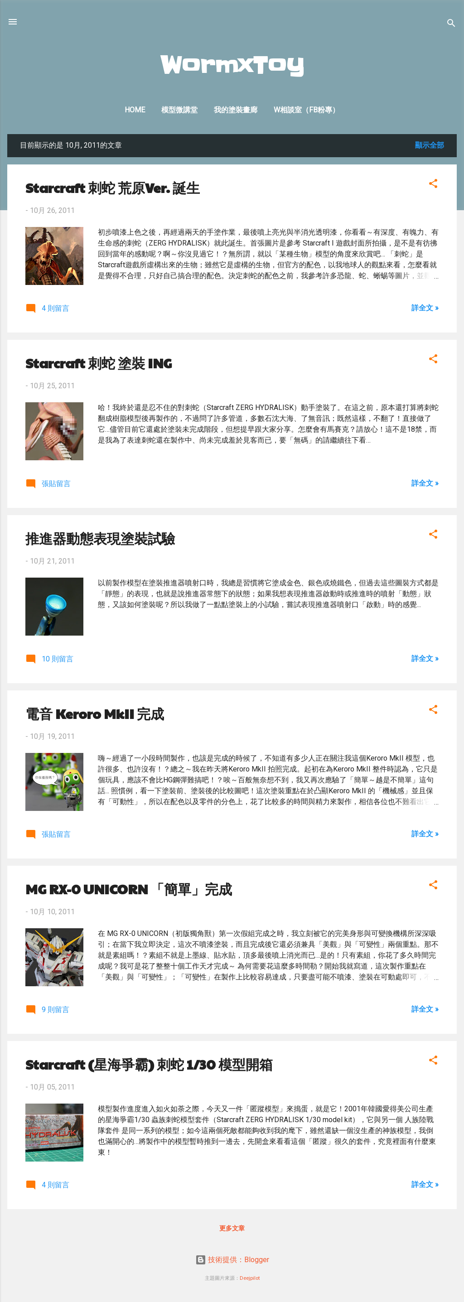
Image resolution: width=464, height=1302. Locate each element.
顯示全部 (429, 145)
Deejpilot (250, 1278)
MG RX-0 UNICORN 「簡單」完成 (128, 888)
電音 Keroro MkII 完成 (94, 713)
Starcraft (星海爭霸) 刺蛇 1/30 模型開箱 (149, 1064)
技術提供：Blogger (232, 1259)
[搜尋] (451, 25)
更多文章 (232, 1228)
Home (135, 110)
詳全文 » (425, 308)
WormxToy (232, 66)
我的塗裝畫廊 (235, 110)
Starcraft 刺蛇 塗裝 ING (98, 362)
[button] (433, 185)
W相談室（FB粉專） (306, 110)
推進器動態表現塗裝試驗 (100, 538)
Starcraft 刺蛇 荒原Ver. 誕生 (112, 187)
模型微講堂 (179, 110)
